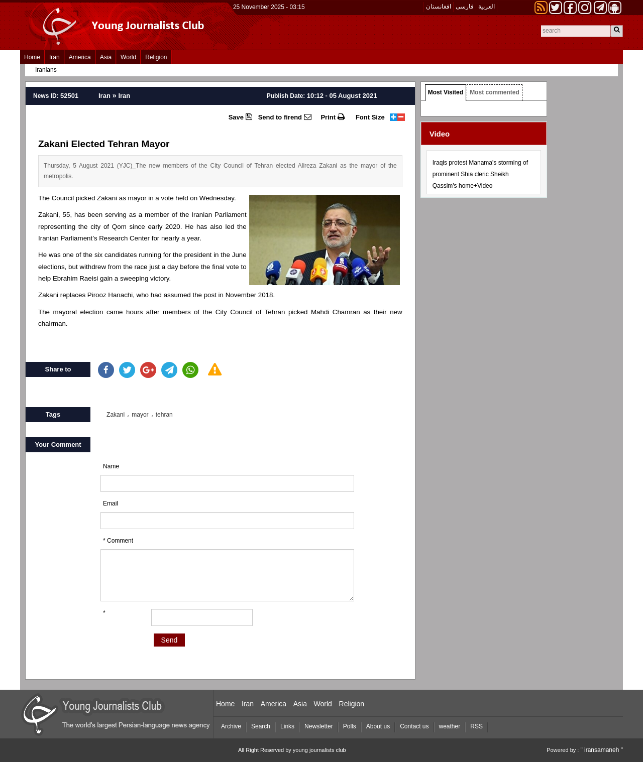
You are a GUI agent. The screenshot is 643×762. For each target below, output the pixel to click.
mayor (140, 414)
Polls (349, 726)
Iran (54, 57)
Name (111, 466)
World (128, 57)
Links (287, 726)
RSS (476, 726)
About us (378, 726)
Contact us (414, 726)
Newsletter (318, 726)
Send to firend (284, 117)
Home (32, 57)
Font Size (370, 117)
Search (260, 726)
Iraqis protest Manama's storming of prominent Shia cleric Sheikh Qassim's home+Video (480, 174)
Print (332, 117)
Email (110, 503)
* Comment (118, 540)
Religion (156, 57)
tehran (164, 414)
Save (240, 117)
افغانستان (438, 6)
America (80, 57)
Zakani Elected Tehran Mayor (104, 144)
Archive (231, 726)
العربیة (486, 6)
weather (450, 726)
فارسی (465, 6)
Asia (106, 57)
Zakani (115, 414)
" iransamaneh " (601, 749)
